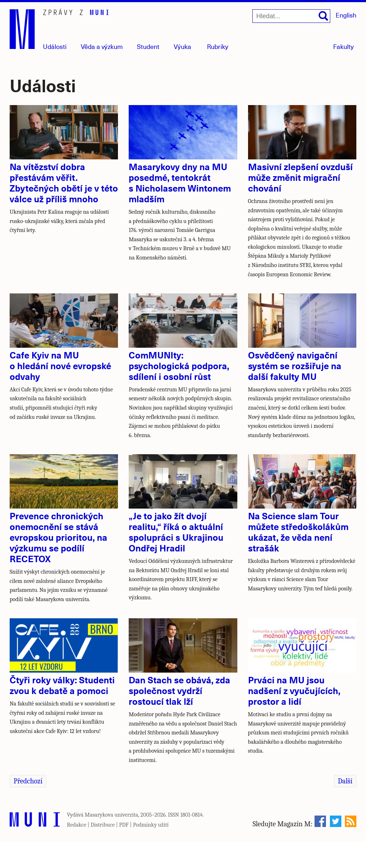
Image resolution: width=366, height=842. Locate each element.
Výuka (182, 46)
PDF (124, 825)
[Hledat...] (291, 16)
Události (54, 46)
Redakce (76, 825)
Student (148, 46)
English (346, 14)
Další (345, 781)
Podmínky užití (151, 825)
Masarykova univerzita (111, 815)
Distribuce (102, 825)
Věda (102, 46)
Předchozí (28, 781)
